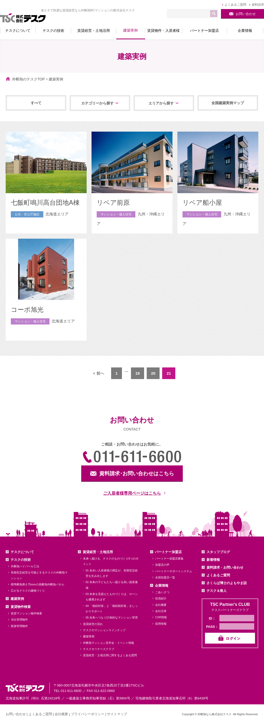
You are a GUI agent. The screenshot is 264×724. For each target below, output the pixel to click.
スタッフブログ (218, 552)
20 (153, 373)
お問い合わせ (16, 714)
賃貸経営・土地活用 (98, 552)
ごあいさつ (162, 592)
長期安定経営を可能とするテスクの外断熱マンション (39, 575)
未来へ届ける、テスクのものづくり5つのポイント (110, 561)
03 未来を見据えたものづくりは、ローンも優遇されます (112, 596)
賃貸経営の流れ (93, 623)
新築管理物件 (19, 626)
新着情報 (213, 560)
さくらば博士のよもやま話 (227, 583)
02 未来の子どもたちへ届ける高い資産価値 (112, 584)
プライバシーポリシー (87, 714)
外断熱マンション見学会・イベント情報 (108, 642)
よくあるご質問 (218, 575)
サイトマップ (117, 714)
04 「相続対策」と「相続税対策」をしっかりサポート (112, 608)
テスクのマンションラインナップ (104, 630)
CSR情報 (161, 617)
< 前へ (98, 373)
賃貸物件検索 (21, 607)
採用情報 (161, 623)
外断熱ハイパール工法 (25, 566)
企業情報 (161, 585)
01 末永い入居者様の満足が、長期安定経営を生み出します (112, 573)
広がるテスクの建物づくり (28, 590)
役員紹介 (161, 598)
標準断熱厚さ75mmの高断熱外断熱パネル (37, 584)
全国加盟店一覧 (165, 577)
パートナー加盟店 (168, 552)
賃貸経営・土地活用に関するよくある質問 (110, 655)
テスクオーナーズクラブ (98, 649)
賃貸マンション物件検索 (26, 613)
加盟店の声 (162, 564)
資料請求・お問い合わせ (225, 567)
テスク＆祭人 (217, 591)
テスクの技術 (21, 560)
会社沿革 (161, 611)
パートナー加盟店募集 (169, 558)
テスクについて (22, 552)
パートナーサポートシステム (173, 571)
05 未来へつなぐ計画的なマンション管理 (112, 617)
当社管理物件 (19, 619)
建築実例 (17, 599)
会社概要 (161, 604)
